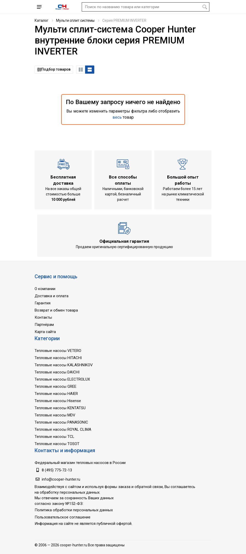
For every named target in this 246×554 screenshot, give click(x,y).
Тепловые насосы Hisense (58, 400)
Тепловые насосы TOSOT (57, 443)
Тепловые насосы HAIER (56, 393)
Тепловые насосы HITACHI (58, 358)
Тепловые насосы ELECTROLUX (62, 379)
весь (117, 117)
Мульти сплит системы (75, 20)
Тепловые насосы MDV (55, 415)
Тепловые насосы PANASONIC (61, 422)
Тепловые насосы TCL (54, 436)
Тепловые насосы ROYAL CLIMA (63, 429)
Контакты (43, 317)
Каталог (41, 20)
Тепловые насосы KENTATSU (60, 408)
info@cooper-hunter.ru (61, 479)
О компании (45, 288)
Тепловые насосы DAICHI (57, 372)
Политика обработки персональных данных (74, 510)
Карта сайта (45, 331)
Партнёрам (44, 324)
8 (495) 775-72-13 (57, 470)
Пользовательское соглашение (62, 517)
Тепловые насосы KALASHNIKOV (64, 365)
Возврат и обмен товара (56, 310)
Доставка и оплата (51, 296)
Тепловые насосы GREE (55, 386)
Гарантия (42, 303)
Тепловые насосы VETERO (58, 350)
